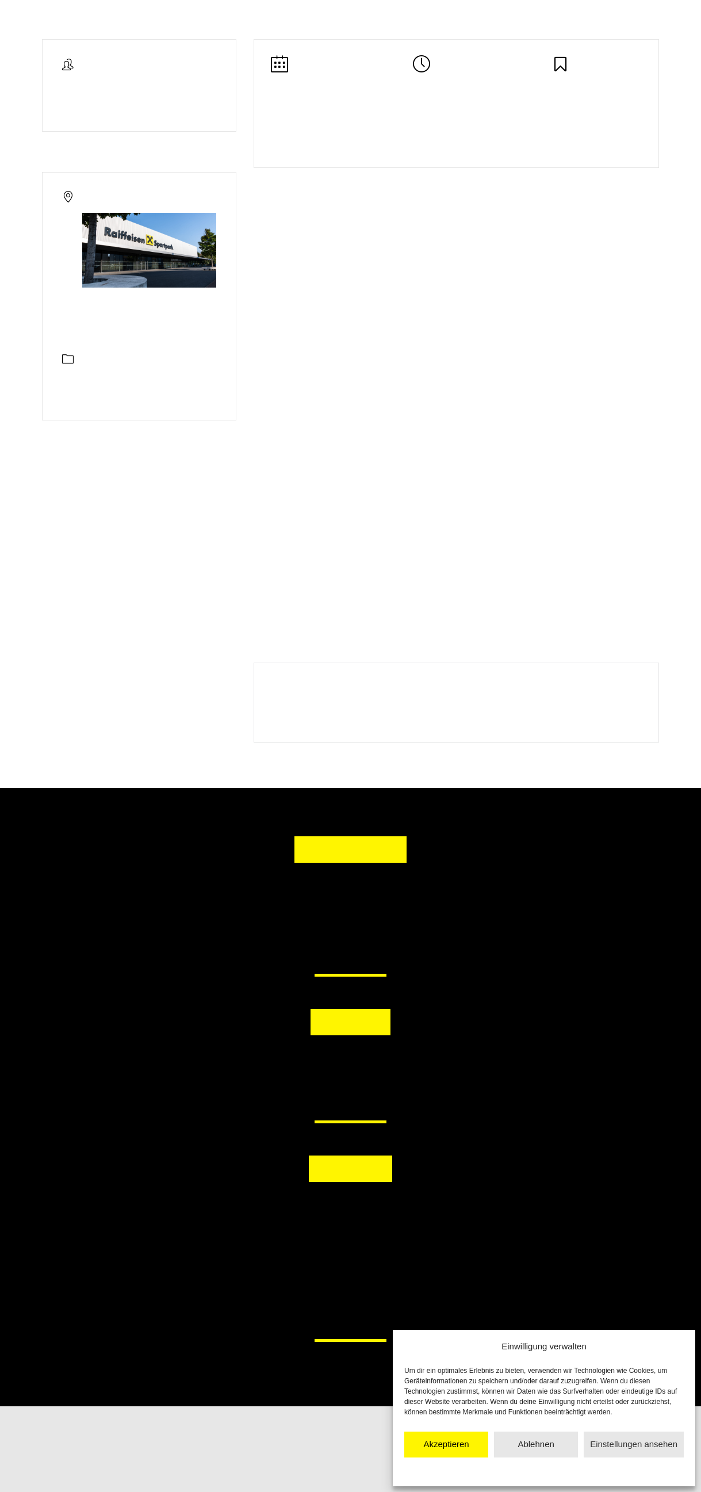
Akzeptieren (446, 1444)
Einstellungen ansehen (633, 1444)
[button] (291, 1064)
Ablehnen (536, 1444)
